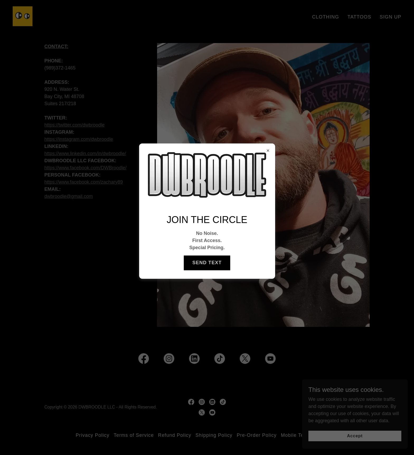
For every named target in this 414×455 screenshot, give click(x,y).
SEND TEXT (207, 262)
